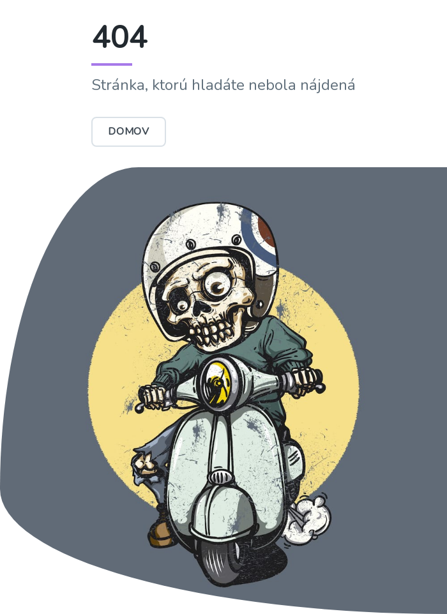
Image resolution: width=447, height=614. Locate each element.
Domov (128, 131)
